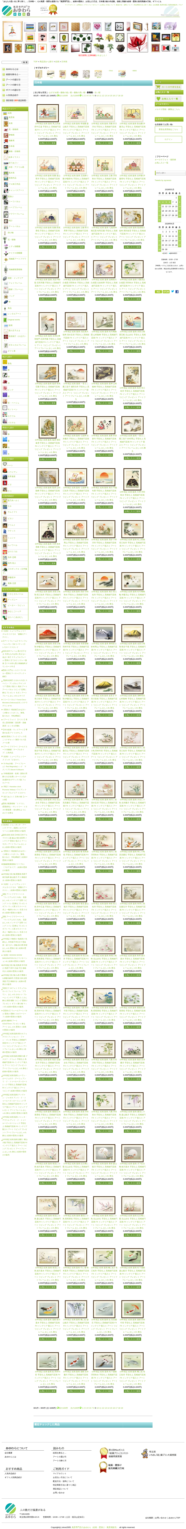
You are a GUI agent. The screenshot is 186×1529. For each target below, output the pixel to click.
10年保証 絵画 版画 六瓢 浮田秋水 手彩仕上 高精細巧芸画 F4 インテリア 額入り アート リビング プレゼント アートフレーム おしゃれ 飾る (104, 1117)
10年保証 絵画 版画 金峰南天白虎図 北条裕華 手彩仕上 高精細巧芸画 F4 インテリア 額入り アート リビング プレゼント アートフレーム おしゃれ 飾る (104, 285)
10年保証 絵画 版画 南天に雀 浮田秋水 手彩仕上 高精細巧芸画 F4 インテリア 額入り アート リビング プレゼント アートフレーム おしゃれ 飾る (104, 857)
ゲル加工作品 (12, 184)
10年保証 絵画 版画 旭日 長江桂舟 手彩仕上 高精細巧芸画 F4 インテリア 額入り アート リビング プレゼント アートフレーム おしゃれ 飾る (104, 597)
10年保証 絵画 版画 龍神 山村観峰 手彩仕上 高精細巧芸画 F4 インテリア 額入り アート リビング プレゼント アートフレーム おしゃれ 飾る (104, 389)
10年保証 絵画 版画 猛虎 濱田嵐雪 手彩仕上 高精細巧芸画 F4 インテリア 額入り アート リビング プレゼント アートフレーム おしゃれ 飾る (47, 446)
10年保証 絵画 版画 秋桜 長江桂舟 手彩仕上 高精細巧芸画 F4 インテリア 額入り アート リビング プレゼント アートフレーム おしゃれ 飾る (104, 909)
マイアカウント (70, 5)
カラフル (9, 416)
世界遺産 (9, 476)
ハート (8, 465)
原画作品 (10, 178)
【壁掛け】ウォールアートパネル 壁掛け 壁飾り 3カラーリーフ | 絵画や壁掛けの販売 (14, 1014)
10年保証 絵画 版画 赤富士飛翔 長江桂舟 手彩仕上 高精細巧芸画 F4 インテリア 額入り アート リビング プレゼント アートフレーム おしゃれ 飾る (47, 597)
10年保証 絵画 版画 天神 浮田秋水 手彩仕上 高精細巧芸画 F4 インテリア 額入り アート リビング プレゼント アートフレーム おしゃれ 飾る (132, 498)
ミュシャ (9, 538)
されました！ (93, 55)
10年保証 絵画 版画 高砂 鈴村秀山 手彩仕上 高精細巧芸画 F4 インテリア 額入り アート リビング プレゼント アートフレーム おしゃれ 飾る (76, 545)
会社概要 (156, 5)
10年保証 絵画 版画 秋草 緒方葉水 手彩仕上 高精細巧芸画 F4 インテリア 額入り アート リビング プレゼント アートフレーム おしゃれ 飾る (132, 961)
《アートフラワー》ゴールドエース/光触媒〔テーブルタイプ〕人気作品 (14, 750)
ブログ (180, 5)
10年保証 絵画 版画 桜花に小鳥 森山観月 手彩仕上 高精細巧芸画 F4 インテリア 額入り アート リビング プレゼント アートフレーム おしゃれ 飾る (47, 1221)
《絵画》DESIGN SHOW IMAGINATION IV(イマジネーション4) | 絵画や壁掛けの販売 (14, 958)
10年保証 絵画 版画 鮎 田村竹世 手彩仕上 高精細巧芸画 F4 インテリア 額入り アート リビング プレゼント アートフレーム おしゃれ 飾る (47, 1377)
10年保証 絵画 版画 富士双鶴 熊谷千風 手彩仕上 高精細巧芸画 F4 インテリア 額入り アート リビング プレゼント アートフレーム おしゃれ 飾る (47, 753)
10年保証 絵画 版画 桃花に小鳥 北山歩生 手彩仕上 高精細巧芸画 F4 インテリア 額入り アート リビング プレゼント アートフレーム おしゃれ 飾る (104, 1221)
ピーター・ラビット (14, 605)
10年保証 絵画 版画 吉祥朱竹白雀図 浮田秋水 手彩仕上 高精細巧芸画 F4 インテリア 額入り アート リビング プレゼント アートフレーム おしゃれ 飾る (76, 285)
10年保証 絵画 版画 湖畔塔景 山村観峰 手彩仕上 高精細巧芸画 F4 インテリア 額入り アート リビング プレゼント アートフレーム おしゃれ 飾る (132, 701)
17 (116, 95)
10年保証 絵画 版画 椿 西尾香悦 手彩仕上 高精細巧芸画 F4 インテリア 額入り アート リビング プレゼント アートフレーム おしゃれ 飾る (76, 857)
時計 (8, 220)
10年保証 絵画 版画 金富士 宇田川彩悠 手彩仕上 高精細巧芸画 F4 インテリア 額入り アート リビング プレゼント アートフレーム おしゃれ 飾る (104, 701)
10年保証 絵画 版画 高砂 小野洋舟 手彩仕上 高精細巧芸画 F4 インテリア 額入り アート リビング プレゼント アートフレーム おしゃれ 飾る (104, 545)
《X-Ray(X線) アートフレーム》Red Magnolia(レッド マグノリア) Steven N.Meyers (14, 766)
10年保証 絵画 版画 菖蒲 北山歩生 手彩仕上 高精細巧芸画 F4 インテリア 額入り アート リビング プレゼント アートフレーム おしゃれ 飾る (76, 1065)
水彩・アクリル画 (14, 167)
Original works (11, 320)
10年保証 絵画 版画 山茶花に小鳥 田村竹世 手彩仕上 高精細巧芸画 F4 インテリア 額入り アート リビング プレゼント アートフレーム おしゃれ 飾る (104, 753)
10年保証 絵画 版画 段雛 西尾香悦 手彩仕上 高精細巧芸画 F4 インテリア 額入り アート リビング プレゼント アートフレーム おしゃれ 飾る (47, 233)
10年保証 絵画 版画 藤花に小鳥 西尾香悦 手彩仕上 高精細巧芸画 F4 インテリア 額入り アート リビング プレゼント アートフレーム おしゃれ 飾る (76, 1221)
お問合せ (80, 5)
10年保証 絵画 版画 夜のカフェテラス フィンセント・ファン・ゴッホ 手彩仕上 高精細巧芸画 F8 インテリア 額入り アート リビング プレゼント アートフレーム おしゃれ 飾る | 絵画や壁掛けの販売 (14, 1043)
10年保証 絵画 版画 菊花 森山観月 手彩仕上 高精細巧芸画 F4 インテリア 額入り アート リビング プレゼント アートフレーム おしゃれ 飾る (76, 909)
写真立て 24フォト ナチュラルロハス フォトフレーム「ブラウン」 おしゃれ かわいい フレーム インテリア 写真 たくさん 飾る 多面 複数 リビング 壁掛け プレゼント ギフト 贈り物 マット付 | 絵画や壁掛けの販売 (15, 997)
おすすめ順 (54, 92)
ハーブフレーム (13, 207)
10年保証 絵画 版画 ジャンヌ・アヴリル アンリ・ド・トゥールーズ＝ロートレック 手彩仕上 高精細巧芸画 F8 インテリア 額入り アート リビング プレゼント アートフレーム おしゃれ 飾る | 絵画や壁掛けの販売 (14, 1126)
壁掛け (8, 196)
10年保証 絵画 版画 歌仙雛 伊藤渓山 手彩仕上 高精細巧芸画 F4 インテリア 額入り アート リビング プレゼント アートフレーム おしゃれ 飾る (132, 129)
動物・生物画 (12, 151)
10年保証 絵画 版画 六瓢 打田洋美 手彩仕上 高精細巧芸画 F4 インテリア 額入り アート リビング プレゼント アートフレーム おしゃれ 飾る (104, 1065)
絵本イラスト (12, 157)
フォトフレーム (13, 283)
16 (114, 95)
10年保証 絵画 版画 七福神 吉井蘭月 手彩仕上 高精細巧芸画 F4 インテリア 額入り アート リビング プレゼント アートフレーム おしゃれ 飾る (76, 441)
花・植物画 (11, 129)
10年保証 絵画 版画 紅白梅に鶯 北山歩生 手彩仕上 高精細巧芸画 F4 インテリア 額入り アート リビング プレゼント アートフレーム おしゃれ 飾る (76, 1169)
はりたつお (10, 551)
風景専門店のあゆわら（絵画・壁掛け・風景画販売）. (95, 1527)
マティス (9, 531)
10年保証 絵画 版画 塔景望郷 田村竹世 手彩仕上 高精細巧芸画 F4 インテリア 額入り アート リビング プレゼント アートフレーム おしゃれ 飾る (76, 649)
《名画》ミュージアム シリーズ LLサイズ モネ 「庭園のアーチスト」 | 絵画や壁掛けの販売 (14, 887)
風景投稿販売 (172, 5)
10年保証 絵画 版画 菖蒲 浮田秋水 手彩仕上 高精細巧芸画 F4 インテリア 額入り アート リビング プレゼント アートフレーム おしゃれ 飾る (76, 1117)
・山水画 (74, 77)
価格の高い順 (79, 92)
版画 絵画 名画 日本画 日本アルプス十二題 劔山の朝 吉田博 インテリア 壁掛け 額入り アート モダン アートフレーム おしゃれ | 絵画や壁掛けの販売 (15, 841)
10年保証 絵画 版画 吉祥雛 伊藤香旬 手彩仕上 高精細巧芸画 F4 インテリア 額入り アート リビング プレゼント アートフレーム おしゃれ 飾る (132, 181)
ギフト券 (9, 351)
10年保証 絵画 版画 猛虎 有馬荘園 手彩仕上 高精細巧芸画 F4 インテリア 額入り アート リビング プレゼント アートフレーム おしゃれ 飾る (47, 389)
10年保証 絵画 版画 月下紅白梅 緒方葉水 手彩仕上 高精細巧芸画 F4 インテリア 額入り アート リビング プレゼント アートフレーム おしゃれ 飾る (132, 1169)
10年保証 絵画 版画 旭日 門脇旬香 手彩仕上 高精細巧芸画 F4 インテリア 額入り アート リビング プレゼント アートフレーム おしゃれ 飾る (104, 493)
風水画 (9, 173)
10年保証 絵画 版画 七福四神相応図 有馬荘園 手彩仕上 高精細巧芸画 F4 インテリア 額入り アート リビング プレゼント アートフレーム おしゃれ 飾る (104, 233)
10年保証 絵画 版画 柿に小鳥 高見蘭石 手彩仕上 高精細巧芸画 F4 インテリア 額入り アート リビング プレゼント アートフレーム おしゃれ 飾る (132, 857)
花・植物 (9, 239)
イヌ (7, 484)
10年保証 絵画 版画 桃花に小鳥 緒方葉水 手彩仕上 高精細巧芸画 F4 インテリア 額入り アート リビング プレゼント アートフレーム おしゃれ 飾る (47, 1169)
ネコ (7, 491)
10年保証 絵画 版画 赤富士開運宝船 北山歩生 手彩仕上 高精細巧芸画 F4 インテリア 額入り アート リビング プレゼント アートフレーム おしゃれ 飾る (132, 337)
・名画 (51, 77)
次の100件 (76, 95)
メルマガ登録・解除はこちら (167, 109)
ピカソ (8, 518)
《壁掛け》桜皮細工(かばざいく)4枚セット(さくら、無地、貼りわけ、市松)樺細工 (14, 713)
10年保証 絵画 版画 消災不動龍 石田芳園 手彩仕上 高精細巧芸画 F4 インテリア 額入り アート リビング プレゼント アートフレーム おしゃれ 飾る (47, 285)
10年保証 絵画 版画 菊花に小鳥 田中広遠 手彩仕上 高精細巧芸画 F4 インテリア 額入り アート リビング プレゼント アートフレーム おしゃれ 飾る (47, 909)
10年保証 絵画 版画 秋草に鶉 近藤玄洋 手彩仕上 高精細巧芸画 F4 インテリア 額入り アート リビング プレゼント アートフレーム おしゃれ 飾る (132, 909)
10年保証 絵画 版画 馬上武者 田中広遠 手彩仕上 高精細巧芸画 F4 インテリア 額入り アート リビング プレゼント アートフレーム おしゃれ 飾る (47, 129)
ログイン (168, 139)
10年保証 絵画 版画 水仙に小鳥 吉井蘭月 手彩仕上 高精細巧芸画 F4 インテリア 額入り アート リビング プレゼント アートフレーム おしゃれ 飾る (132, 805)
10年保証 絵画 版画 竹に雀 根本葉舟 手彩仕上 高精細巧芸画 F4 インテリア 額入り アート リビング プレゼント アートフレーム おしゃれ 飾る (76, 1273)
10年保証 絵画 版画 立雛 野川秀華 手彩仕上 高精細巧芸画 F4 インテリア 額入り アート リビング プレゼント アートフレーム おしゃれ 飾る (76, 233)
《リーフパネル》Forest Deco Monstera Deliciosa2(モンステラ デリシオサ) (15, 703)
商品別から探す (46, 61)
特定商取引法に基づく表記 (143, 5)
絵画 (57, 61)
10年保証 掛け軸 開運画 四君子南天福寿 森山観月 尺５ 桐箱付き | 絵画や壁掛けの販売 (14, 877)
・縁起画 (122, 76)
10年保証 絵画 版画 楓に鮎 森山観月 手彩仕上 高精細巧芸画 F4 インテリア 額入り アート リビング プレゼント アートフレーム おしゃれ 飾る (76, 1325)
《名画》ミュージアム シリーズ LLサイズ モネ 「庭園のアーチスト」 (14, 634)
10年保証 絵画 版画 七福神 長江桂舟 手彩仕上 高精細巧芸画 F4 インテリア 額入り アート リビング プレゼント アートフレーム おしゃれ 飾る (76, 493)
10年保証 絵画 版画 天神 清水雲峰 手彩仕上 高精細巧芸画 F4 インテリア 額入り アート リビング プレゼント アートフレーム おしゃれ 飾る (47, 550)
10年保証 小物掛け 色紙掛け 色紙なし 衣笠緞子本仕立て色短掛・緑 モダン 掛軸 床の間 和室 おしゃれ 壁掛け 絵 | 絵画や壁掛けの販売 (15, 945)
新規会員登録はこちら (168, 129)
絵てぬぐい (11, 163)
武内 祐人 (9, 563)
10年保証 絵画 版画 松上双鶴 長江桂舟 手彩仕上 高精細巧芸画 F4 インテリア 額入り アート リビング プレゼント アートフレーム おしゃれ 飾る (132, 545)
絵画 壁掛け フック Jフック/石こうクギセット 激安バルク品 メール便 (14, 739)
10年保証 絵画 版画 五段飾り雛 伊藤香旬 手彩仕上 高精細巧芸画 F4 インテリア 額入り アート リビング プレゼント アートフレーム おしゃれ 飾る (76, 181)
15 (111, 95)
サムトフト (10, 512)
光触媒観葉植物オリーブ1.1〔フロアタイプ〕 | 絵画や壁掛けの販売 (14, 867)
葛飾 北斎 (9, 583)
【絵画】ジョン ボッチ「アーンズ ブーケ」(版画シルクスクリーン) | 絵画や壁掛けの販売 (14, 828)
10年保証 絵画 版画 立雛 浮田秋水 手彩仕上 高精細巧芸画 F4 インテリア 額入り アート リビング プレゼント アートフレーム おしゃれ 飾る (104, 181)
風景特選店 (163, 5)
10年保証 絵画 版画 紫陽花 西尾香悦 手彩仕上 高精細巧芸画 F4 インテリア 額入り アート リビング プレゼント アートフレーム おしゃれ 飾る (132, 1013)
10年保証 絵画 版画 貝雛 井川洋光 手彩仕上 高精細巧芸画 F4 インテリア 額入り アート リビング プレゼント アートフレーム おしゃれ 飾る (104, 129)
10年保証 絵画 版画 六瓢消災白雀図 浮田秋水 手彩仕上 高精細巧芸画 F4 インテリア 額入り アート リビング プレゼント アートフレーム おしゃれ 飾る (132, 285)
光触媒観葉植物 (13, 269)
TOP (35, 61)
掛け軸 (8, 232)
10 (98, 95)
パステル (9, 423)
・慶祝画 (98, 77)
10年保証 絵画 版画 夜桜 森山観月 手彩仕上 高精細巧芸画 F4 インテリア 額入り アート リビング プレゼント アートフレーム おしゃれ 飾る (104, 1169)
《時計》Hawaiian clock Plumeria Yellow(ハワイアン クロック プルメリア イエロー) (14, 790)
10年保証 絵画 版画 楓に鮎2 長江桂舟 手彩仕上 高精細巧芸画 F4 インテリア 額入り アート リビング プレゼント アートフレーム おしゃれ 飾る (104, 1273)
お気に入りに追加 (47, 143)
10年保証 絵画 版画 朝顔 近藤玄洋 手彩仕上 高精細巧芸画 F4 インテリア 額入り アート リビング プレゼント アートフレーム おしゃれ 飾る (47, 1065)
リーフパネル (12, 201)
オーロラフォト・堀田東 (165, 160)
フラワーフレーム (14, 214)
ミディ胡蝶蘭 (12, 246)
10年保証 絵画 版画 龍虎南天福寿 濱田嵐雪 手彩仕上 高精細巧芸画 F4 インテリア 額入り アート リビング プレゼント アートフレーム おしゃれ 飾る (132, 233)
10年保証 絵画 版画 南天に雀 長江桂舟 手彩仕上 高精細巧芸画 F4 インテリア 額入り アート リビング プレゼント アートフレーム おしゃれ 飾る (132, 753)
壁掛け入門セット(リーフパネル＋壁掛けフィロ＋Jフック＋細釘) (14, 673)
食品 (7, 308)
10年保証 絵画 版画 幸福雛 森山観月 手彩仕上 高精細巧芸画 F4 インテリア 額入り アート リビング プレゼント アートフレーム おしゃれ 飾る (76, 129)
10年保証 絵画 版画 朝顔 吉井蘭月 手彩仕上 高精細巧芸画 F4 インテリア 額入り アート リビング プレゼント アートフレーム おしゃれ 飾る (132, 1065)
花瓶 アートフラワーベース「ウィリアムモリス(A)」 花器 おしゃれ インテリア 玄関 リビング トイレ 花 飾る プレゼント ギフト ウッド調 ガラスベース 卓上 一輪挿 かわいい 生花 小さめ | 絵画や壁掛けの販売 (15, 926)
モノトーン (10, 409)
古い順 (97, 92)
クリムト (9, 525)
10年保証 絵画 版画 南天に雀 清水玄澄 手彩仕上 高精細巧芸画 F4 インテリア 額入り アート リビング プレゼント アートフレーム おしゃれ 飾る (104, 805)
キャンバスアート (14, 190)
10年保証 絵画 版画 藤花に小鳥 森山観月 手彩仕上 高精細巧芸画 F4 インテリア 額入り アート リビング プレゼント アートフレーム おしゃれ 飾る (132, 1117)
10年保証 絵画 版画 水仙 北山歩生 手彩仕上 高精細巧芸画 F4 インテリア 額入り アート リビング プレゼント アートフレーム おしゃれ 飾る (47, 805)
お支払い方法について (107, 5)
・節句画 (62, 78)
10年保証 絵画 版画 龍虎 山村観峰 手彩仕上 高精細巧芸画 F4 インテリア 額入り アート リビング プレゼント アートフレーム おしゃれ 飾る (47, 493)
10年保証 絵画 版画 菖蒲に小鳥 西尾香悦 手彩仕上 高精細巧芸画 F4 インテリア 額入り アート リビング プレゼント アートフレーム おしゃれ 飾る (104, 1013)
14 (108, 95)
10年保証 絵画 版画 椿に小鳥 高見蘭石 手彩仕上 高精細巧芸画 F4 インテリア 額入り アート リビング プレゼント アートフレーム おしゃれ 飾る (76, 805)
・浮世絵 (110, 70)
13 (106, 95)
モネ (7, 506)
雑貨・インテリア (13, 278)
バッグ (9, 296)
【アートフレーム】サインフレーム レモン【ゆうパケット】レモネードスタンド (14, 644)
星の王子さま (12, 330)
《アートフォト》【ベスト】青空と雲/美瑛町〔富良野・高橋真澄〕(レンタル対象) (14, 723)
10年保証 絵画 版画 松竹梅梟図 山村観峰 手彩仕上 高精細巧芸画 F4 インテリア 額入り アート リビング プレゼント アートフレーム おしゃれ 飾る (104, 337)
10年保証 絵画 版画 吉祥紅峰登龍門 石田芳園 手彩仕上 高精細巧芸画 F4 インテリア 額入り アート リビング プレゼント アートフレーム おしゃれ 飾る (47, 342)
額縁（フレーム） (14, 289)
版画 (8, 325)
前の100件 (62, 95)
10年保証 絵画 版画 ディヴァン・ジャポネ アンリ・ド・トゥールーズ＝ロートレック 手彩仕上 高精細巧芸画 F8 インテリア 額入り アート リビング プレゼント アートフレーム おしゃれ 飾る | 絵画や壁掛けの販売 (15, 1104)
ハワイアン (10, 472)
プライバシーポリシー (91, 5)
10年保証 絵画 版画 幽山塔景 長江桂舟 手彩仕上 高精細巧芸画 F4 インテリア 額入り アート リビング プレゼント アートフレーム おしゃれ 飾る (47, 701)
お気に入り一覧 (161, 163)
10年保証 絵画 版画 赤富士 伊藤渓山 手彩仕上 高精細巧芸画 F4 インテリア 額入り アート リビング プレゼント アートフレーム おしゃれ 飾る (76, 753)
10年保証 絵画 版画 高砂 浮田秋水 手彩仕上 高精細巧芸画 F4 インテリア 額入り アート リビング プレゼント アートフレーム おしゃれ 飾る (76, 597)
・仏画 (39, 78)
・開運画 (134, 70)
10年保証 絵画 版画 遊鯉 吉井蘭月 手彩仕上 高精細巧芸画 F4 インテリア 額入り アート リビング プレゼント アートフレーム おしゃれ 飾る (76, 1377)
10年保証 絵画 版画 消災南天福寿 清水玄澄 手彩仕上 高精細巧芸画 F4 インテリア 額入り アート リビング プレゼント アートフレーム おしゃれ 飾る (76, 337)
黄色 (7, 363)
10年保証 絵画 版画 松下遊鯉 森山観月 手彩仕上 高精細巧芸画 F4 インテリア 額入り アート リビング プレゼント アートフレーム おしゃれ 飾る (132, 1273)
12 (103, 95)
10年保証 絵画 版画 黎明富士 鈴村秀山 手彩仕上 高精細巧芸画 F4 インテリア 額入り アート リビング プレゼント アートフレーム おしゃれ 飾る (104, 649)
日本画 (64, 61)
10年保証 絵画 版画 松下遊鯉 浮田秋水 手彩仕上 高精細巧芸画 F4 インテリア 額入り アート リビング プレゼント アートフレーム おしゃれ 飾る (104, 1377)
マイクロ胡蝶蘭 (13, 253)
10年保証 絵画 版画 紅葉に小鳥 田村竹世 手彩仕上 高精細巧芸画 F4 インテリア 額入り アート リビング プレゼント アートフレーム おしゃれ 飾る (47, 1013)
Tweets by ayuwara (163, 180)
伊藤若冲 (9, 577)
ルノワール (10, 545)
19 (122, 95)
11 (100, 95)
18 (119, 95)
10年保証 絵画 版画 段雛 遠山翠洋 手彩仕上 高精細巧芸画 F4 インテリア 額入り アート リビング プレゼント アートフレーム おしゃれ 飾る (47, 181)
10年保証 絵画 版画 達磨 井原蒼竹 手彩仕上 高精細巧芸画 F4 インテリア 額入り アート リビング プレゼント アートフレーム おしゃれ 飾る (104, 441)
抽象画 (9, 140)
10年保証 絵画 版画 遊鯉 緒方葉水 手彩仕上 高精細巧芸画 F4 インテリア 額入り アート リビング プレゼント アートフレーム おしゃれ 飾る (47, 1325)
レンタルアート (12, 314)
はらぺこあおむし (13, 617)
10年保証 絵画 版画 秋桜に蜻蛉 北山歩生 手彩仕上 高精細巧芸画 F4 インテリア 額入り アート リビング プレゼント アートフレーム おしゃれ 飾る (104, 961)
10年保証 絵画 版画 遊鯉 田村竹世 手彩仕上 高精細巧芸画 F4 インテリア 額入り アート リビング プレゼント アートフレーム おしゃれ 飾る (132, 1325)
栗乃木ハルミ (11, 500)
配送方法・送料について (124, 5)
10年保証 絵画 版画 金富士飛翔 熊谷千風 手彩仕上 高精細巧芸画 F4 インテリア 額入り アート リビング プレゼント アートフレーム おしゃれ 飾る (132, 649)
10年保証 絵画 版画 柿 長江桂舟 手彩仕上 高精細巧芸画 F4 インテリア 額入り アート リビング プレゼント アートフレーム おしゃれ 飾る (76, 961)
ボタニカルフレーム (15, 345)
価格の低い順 (66, 92)
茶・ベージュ (11, 403)
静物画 (9, 135)
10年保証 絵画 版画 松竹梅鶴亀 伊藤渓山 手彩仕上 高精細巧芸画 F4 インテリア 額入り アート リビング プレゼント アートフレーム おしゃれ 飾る (132, 597)
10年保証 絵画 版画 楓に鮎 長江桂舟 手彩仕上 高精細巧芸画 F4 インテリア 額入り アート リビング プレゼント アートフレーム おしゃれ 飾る (132, 1377)
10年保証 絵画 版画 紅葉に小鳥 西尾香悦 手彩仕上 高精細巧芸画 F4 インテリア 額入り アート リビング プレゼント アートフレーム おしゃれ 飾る (47, 961)
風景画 (9, 117)
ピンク (8, 390)
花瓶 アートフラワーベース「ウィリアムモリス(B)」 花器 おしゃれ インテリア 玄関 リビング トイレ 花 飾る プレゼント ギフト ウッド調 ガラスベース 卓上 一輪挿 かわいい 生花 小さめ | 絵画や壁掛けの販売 (15, 903)
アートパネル (12, 226)
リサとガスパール (13, 594)
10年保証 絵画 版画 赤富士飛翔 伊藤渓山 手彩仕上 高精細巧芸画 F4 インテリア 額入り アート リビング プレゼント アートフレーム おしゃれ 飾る (47, 649)
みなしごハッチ (12, 611)
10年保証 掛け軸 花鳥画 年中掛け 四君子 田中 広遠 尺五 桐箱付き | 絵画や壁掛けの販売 (14, 968)
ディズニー (10, 599)
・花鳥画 (86, 78)
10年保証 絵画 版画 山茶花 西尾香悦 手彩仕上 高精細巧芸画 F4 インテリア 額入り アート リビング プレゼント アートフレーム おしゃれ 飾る (47, 857)
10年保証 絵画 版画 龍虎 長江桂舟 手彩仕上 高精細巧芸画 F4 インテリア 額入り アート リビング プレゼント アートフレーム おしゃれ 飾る (132, 394)
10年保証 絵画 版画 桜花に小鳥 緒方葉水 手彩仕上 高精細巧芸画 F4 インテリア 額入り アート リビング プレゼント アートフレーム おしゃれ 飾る (47, 1273)
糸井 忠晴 (9, 557)
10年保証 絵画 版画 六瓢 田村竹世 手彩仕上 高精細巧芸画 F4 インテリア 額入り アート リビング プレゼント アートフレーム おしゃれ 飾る (76, 1013)
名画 (8, 123)
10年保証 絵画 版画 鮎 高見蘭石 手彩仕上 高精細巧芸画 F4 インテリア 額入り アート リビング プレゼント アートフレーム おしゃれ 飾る (104, 1325)
